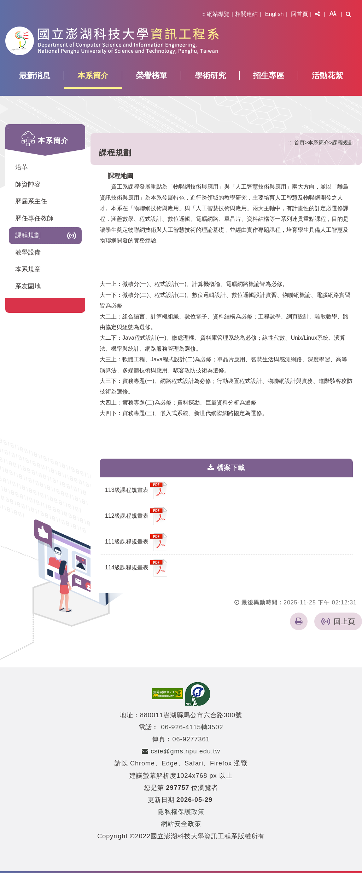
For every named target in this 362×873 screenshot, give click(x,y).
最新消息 (34, 75)
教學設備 (28, 252)
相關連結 (246, 14)
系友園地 (28, 286)
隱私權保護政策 (181, 811)
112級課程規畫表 (136, 516)
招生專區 (268, 75)
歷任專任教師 (34, 218)
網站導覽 (218, 14)
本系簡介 (93, 75)
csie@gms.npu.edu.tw (181, 751)
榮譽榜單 (151, 75)
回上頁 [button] (344, 621)
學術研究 (210, 75)
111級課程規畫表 (136, 542)
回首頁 (299, 14)
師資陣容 (28, 184)
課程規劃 (28, 235)
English (274, 14)
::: (203, 14)
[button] (317, 14)
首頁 (299, 142)
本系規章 (28, 269)
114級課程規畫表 (136, 568)
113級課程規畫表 (136, 490)
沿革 (21, 167)
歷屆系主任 (31, 201)
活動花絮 (327, 75)
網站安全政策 (181, 823)
